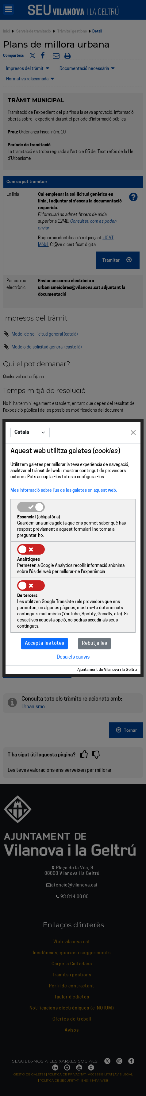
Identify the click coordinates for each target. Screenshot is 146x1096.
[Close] (133, 432)
